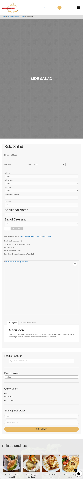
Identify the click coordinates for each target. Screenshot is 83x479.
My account (9, 400)
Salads (23, 16)
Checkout (8, 397)
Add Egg (8, 187)
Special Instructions (12, 194)
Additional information (28, 323)
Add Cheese (9, 180)
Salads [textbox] (40, 377)
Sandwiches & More (13, 16)
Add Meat (7, 164)
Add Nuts (8, 173)
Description (13, 323)
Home (4, 16)
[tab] (13, 323)
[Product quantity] (7, 228)
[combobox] (41, 377)
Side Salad (47, 237)
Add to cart (17, 228)
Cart (6, 393)
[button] (75, 264)
